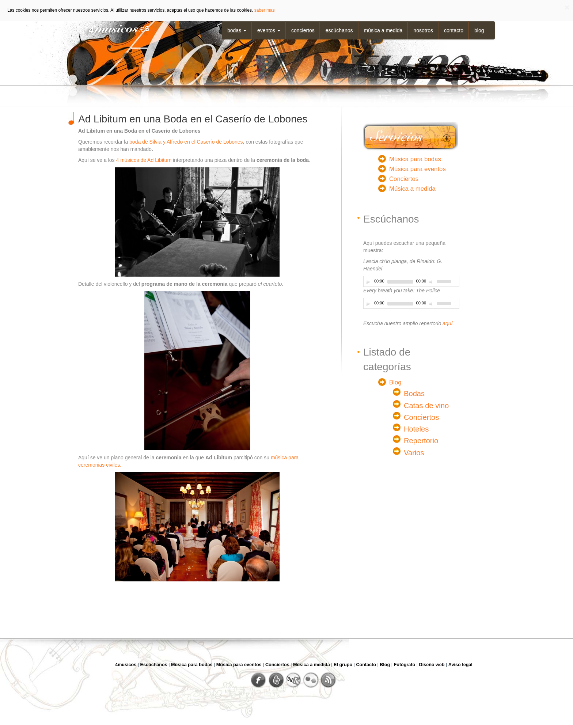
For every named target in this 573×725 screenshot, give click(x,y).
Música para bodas (415, 159)
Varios (414, 453)
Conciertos (303, 30)
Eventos (268, 30)
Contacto (453, 30)
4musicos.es (114, 28)
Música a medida (383, 30)
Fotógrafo (404, 664)
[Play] (368, 282)
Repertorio (421, 441)
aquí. (448, 323)
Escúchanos (339, 30)
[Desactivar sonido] (432, 282)
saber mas (264, 10)
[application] (411, 281)
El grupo (343, 664)
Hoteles (416, 429)
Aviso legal (460, 664)
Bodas (236, 30)
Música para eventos (417, 169)
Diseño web (432, 664)
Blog (479, 30)
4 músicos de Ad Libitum (144, 160)
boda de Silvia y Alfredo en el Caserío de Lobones (186, 142)
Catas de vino (426, 406)
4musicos (125, 664)
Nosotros (423, 30)
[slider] (400, 282)
